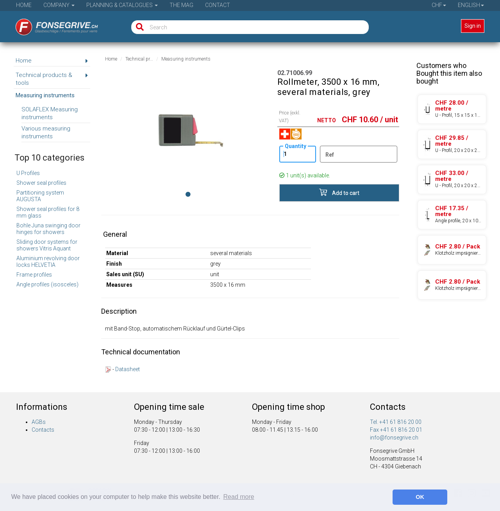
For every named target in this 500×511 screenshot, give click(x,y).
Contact (217, 5)
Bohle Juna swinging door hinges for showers (48, 228)
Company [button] (59, 5)
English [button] (471, 5)
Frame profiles (34, 275)
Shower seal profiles (41, 183)
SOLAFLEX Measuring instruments (49, 113)
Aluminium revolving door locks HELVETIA (48, 261)
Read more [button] (238, 496)
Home (24, 5)
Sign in (472, 26)
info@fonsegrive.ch (394, 437)
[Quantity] (297, 154)
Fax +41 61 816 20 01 (396, 430)
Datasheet (127, 369)
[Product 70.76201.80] (452, 250)
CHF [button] (439, 5)
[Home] (51, 24)
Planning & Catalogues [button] (122, 5)
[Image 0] (188, 194)
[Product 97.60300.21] (452, 144)
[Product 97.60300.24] (452, 179)
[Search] (138, 27)
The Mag (181, 5)
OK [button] (420, 497)
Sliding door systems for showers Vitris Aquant (46, 245)
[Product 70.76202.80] (452, 285)
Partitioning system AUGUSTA (40, 195)
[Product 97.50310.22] (452, 214)
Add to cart (339, 192)
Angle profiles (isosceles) (47, 284)
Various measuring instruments (45, 132)
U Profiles (28, 173)
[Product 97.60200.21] (452, 109)
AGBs (39, 422)
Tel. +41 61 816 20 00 (395, 422)
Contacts (43, 430)
